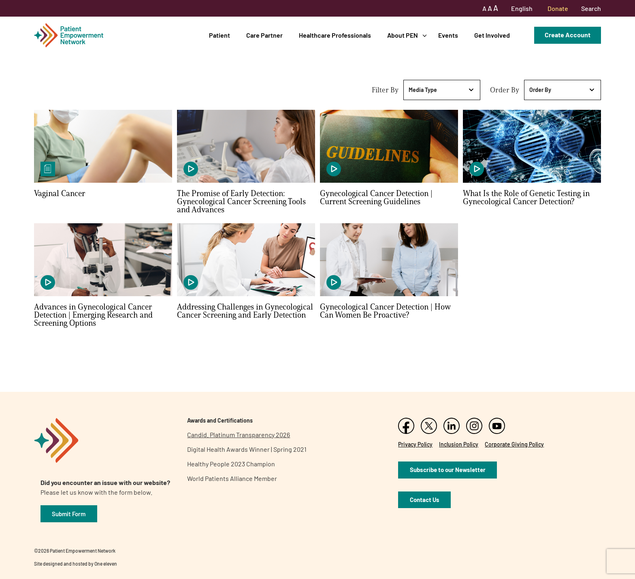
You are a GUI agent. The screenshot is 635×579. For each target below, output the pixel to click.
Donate (558, 8)
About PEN (402, 35)
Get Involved (492, 35)
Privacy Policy (415, 444)
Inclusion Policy (458, 444)
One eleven (105, 563)
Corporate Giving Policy (514, 444)
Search (591, 8)
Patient (219, 35)
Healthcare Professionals (335, 35)
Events (448, 35)
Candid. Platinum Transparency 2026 (238, 434)
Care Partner (264, 35)
